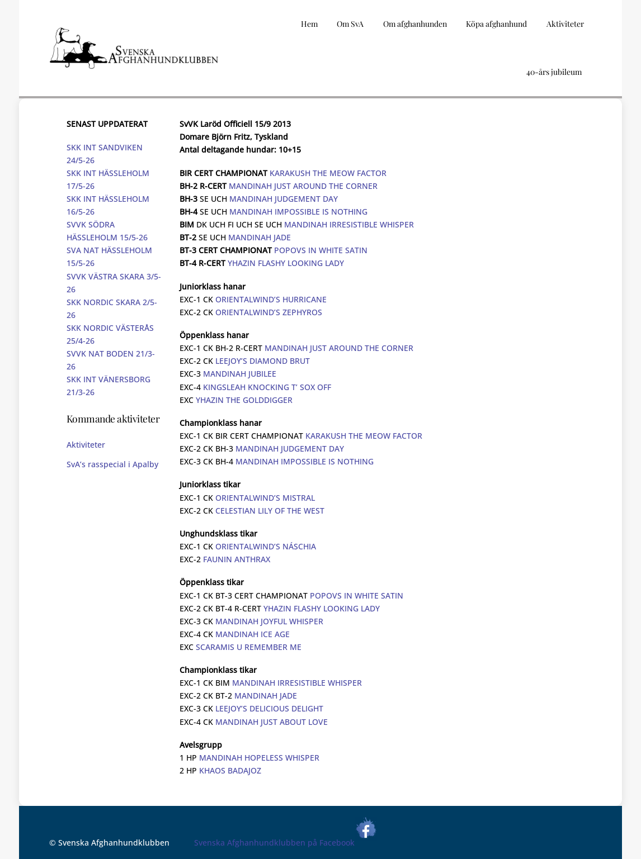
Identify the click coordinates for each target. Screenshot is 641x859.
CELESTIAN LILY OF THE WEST (269, 510)
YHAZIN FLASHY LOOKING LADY (286, 263)
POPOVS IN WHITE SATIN (320, 250)
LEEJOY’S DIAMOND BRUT (262, 360)
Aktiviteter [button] (565, 23)
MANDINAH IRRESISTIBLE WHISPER (349, 224)
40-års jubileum (554, 72)
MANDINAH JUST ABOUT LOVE (271, 721)
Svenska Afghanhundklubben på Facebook (285, 842)
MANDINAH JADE (259, 237)
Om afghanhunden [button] (415, 23)
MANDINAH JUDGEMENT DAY (283, 198)
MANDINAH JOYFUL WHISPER (269, 621)
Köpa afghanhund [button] (496, 23)
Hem (309, 23)
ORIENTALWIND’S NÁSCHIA (265, 546)
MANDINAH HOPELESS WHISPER (259, 757)
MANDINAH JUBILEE (239, 373)
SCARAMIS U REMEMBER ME (248, 647)
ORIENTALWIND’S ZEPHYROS (268, 312)
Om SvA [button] (350, 23)
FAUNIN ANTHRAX (236, 559)
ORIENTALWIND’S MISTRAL (265, 497)
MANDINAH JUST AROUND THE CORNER (303, 186)
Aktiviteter (86, 444)
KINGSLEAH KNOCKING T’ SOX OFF (267, 387)
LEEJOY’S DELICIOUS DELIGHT (269, 708)
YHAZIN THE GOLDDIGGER (244, 400)
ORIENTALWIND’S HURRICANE (271, 299)
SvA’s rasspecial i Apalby (112, 464)
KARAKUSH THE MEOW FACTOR (328, 173)
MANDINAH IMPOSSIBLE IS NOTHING (298, 211)
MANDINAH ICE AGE (252, 634)
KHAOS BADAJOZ (230, 770)
